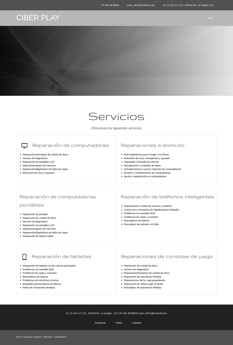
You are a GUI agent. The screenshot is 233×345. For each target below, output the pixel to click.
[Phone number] (109, 5)
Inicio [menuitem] (18, 337)
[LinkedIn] (135, 323)
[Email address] (140, 5)
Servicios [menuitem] (47, 337)
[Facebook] (99, 323)
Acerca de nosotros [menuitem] (32, 337)
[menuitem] (210, 21)
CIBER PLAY (38, 18)
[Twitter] (117, 323)
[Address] (187, 5)
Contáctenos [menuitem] (60, 337)
